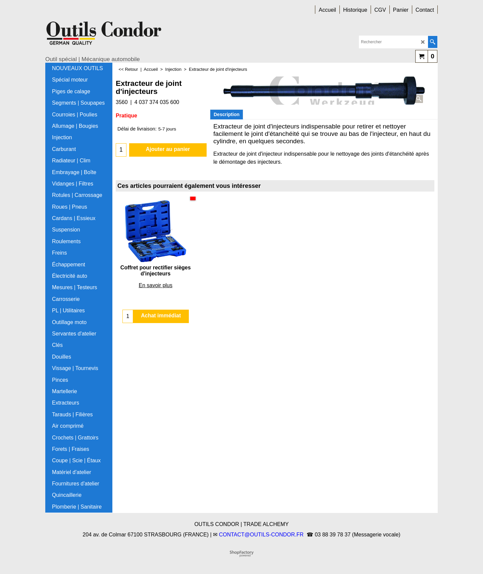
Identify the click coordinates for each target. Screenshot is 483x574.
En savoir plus (156, 285)
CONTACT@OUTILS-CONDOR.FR (261, 534)
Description (226, 114)
